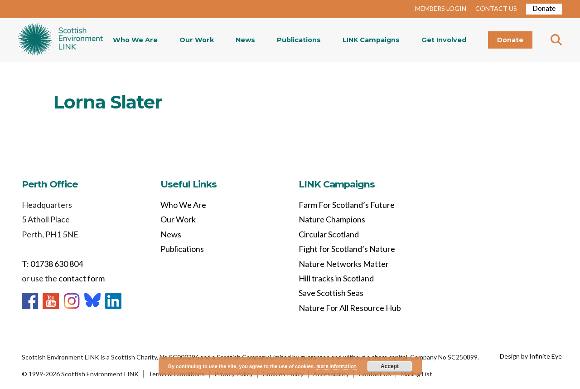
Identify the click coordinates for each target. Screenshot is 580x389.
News (245, 40)
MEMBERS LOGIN (440, 8)
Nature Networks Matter (344, 264)
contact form (81, 278)
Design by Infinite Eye (531, 356)
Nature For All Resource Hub (350, 308)
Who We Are (135, 40)
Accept (390, 366)
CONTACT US (496, 8)
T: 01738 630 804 (52, 264)
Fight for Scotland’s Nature (347, 249)
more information (336, 366)
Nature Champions (332, 219)
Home (60, 40)
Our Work (196, 40)
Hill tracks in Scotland (336, 278)
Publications (299, 40)
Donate (544, 8)
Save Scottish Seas (331, 293)
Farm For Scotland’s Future (347, 205)
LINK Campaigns (371, 40)
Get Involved (443, 40)
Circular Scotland (329, 234)
